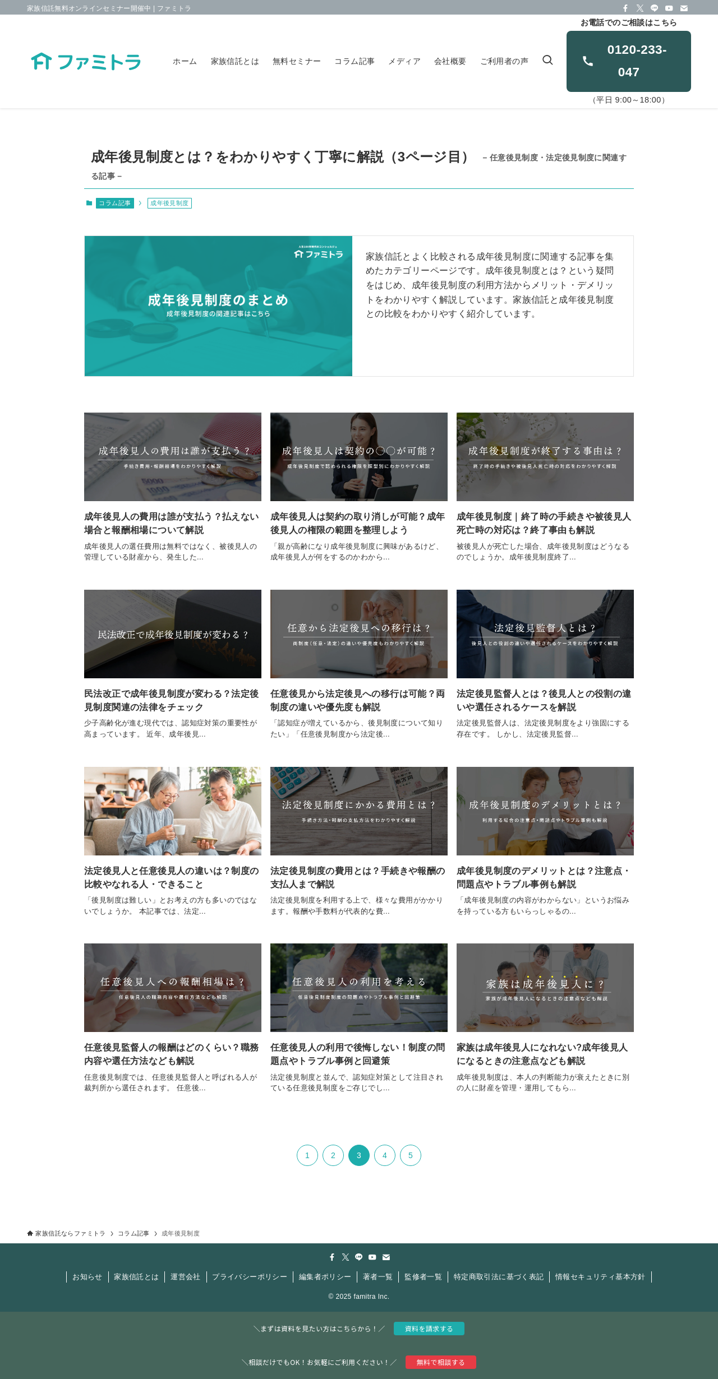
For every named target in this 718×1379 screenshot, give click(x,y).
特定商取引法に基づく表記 (499, 1276)
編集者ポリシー (325, 1276)
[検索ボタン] (547, 61)
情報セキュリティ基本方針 (600, 1276)
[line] (654, 8)
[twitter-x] (640, 8)
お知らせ (87, 1276)
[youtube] (669, 8)
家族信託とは (136, 1276)
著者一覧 (378, 1276)
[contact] (683, 8)
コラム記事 (115, 203)
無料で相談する (441, 1362)
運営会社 (186, 1276)
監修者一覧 (423, 1276)
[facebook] (625, 8)
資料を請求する (429, 1328)
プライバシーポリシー (249, 1276)
